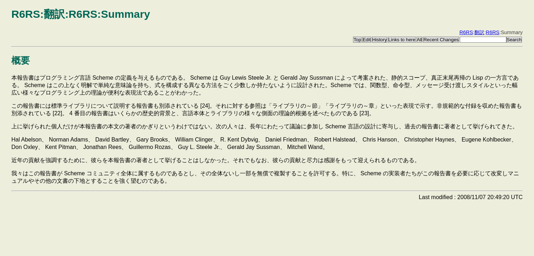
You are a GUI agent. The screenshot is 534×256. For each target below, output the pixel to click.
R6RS (466, 32)
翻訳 (479, 32)
